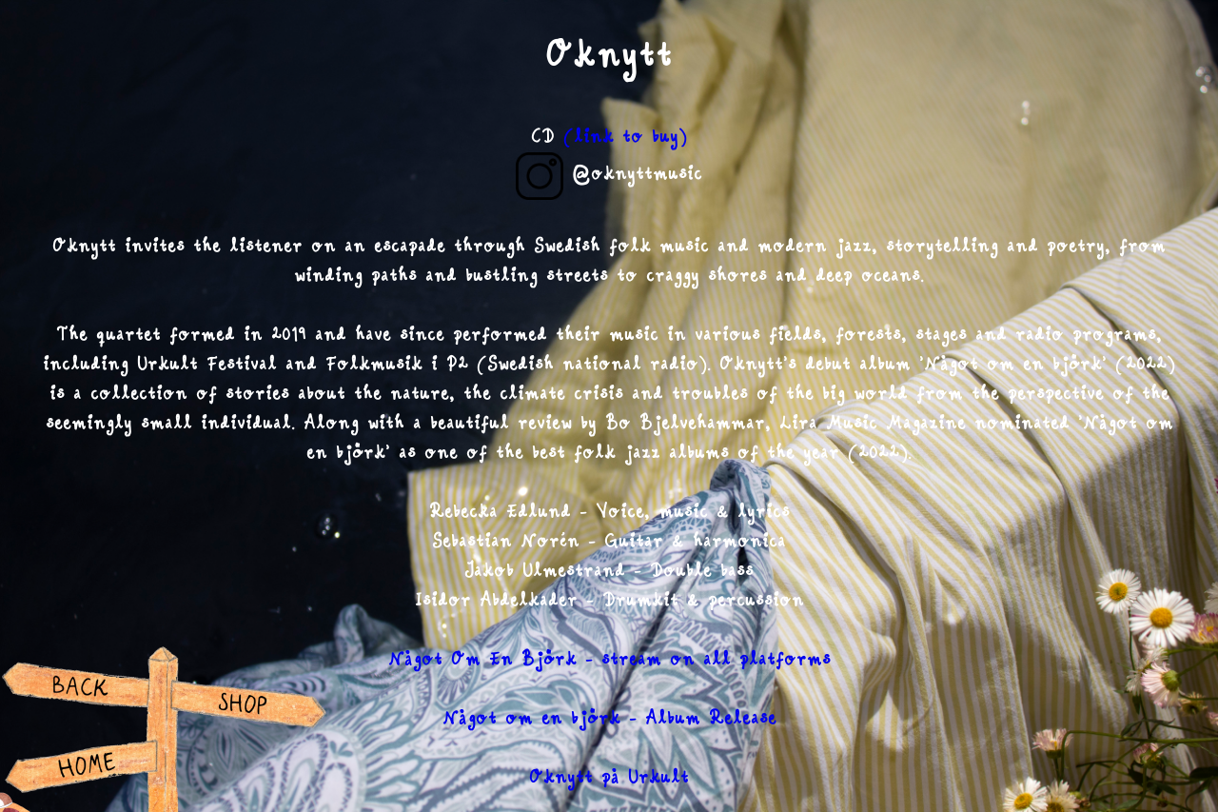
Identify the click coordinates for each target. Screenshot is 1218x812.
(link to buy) (625, 137)
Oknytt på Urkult (609, 777)
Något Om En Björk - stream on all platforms (609, 659)
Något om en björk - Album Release (609, 718)
